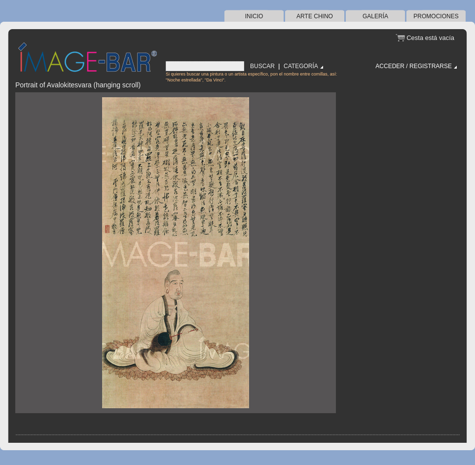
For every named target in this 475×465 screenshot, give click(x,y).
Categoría (301, 66)
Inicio (254, 16)
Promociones (435, 16)
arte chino (314, 16)
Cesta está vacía (430, 37)
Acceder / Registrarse (413, 66)
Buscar (262, 66)
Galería (375, 16)
